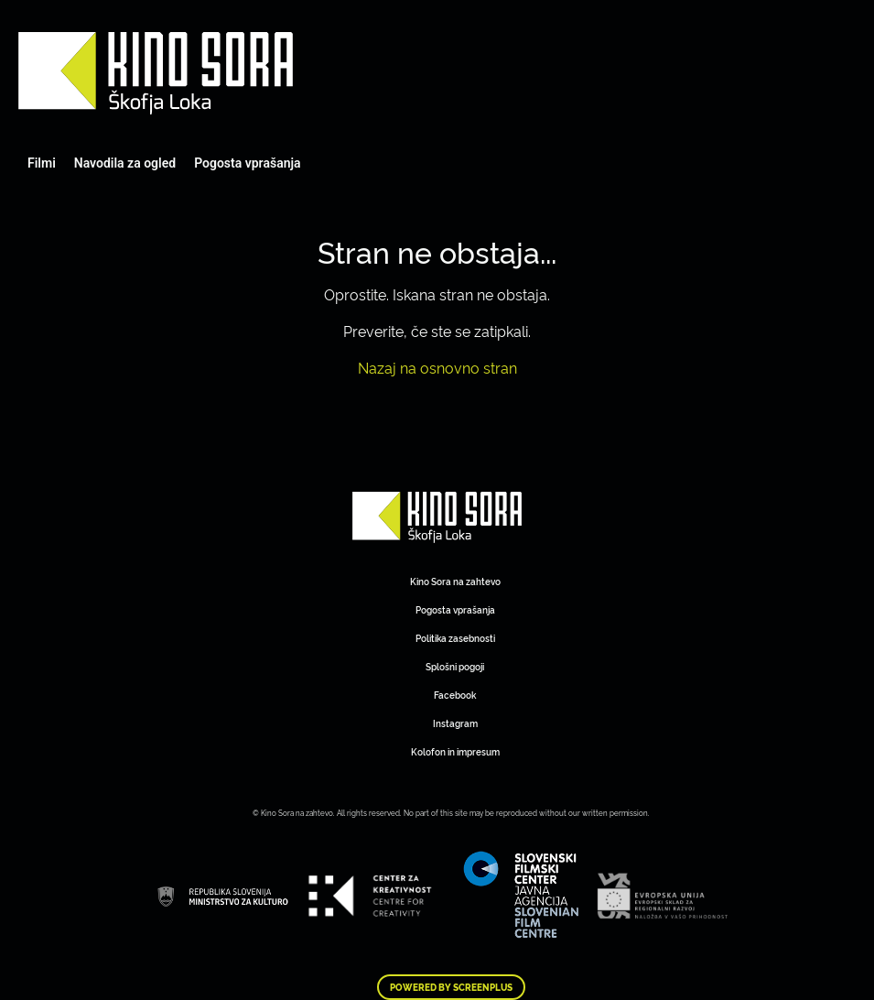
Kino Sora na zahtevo (455, 581)
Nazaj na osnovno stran (437, 367)
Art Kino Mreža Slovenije (155, 73)
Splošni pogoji (455, 666)
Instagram (455, 723)
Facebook (455, 695)
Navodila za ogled (125, 163)
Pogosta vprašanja (247, 163)
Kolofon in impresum (455, 751)
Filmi (41, 163)
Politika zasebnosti (455, 638)
